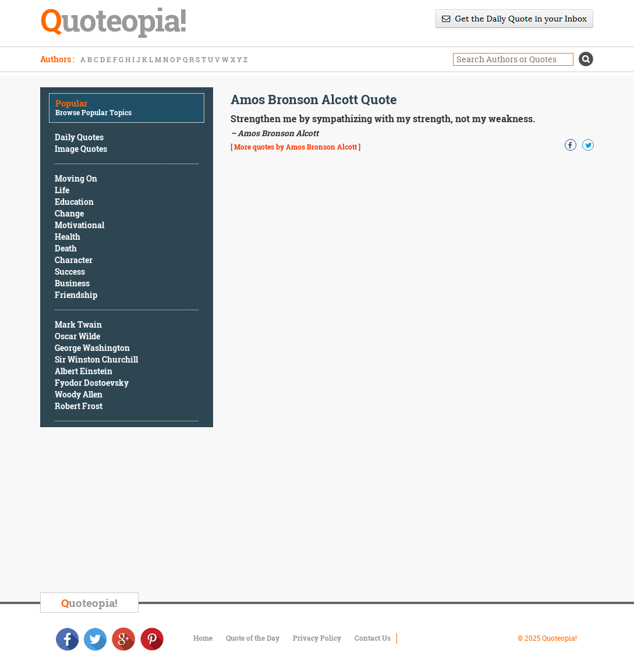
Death (66, 248)
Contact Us (373, 637)
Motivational (79, 224)
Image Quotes (81, 148)
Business (72, 283)
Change (69, 213)
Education (74, 201)
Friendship (76, 294)
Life (62, 190)
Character (74, 259)
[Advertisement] (127, 511)
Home (202, 637)
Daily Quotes (79, 137)
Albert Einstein (83, 371)
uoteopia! (89, 602)
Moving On (76, 178)
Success (70, 271)
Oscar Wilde (77, 336)
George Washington (92, 347)
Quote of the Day (252, 637)
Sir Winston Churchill (96, 359)
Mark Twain (78, 324)
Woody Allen (78, 394)
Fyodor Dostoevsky (92, 382)
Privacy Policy (317, 637)
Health (67, 236)
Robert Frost (78, 405)
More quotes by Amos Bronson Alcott (295, 146)
